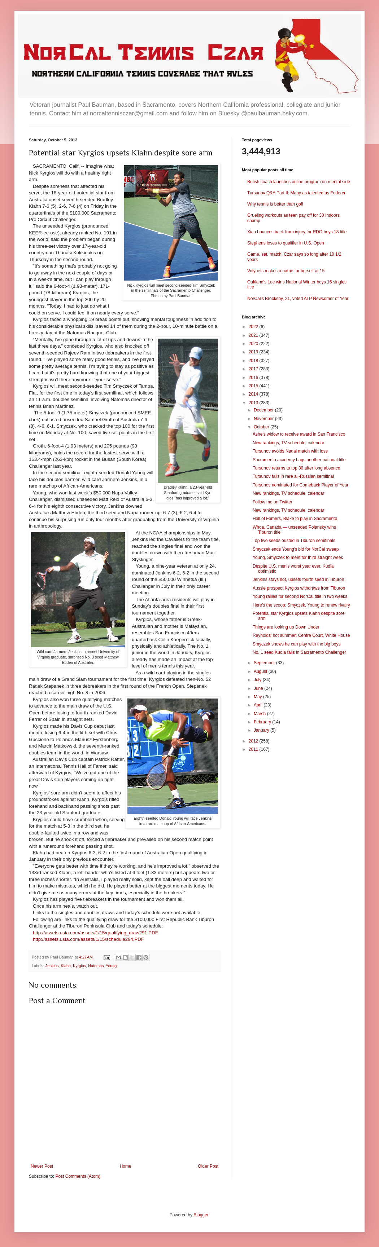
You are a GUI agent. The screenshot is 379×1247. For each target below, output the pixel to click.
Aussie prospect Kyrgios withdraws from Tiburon (299, 588)
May (258, 696)
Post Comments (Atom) (77, 1176)
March (260, 713)
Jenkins (52, 966)
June (259, 688)
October (262, 426)
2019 (254, 351)
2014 (254, 394)
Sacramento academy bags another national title (299, 459)
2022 (254, 326)
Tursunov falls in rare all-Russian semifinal (293, 476)
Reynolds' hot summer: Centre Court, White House (301, 635)
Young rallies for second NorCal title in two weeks (300, 596)
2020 (254, 343)
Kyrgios (79, 966)
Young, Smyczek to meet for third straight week (298, 557)
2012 (254, 741)
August (261, 671)
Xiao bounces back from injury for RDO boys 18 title (297, 231)
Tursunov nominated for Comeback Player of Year (300, 485)
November (264, 418)
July (258, 679)
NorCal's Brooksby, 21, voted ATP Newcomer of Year (297, 298)
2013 (254, 402)
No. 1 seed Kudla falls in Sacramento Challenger (299, 652)
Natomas (96, 966)
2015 (254, 385)
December (264, 410)
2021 (254, 335)
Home (125, 1166)
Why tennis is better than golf (275, 204)
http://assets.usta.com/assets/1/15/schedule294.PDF (88, 939)
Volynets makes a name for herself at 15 (285, 270)
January (262, 730)
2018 (254, 360)
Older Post (208, 1166)
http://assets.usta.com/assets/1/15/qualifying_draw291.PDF (95, 932)
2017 (254, 368)
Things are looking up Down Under (286, 627)
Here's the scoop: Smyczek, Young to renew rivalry (301, 605)
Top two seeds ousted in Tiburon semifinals (294, 540)
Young (111, 966)
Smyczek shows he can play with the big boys (296, 644)
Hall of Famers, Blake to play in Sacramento (295, 518)
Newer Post (42, 1166)
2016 (254, 377)
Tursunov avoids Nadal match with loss (290, 451)
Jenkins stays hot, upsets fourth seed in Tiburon (298, 579)
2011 (254, 749)
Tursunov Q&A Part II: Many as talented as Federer (296, 192)
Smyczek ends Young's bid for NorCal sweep (296, 549)
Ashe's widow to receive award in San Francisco (299, 434)
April (258, 705)
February (263, 721)
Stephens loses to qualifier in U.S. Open (285, 243)
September (265, 662)
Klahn (66, 966)
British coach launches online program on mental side (298, 181)
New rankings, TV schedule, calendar (288, 442)
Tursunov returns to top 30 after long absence (296, 468)
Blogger (200, 1214)
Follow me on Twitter (272, 501)
